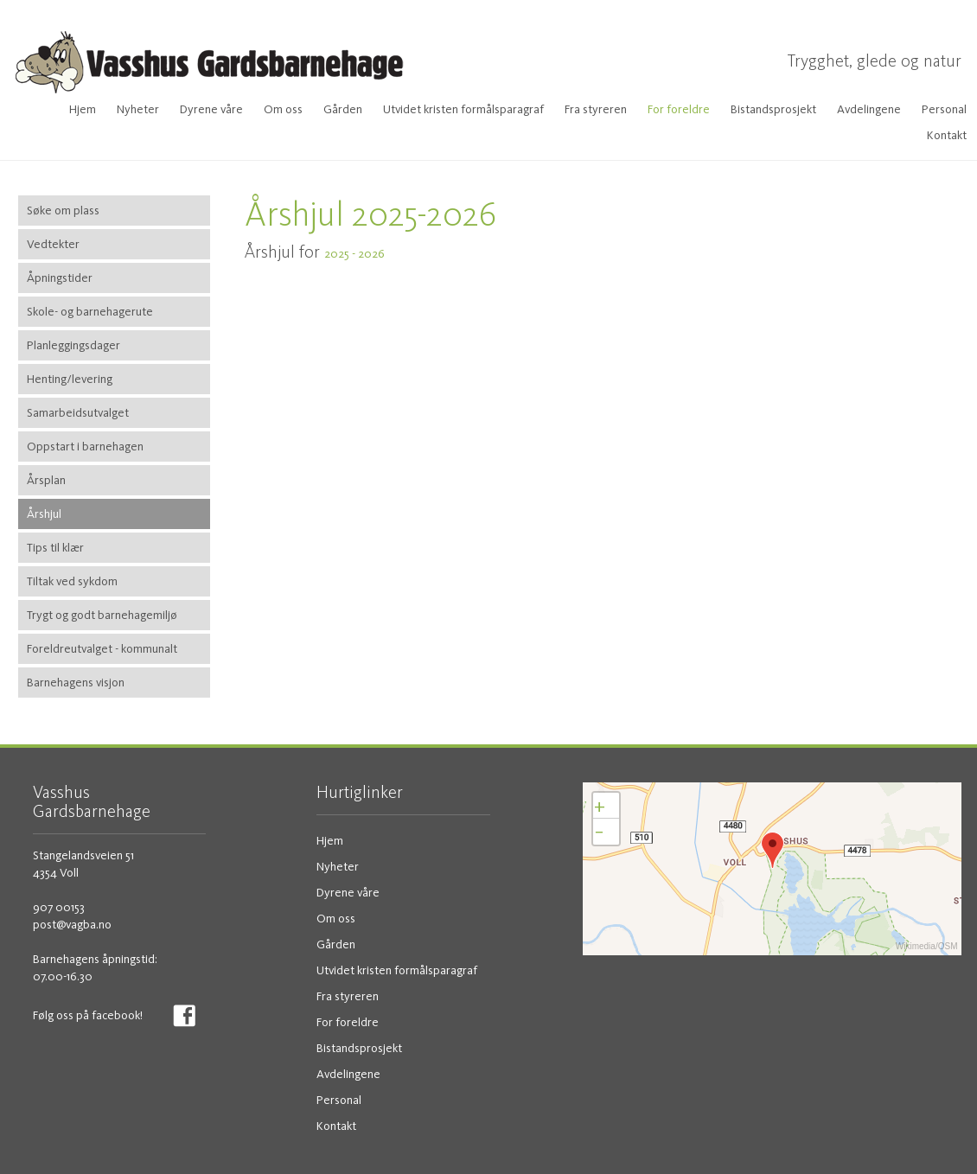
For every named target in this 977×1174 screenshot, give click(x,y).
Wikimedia (915, 946)
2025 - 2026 (355, 253)
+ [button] (599, 805)
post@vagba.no (72, 924)
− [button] (599, 831)
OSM (948, 946)
